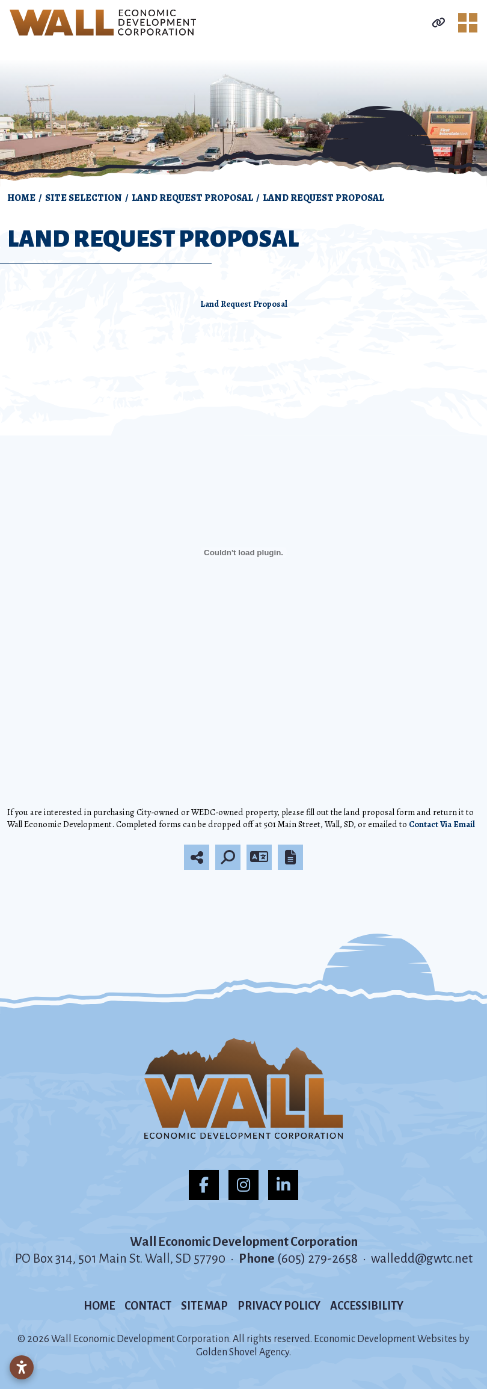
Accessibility (366, 1306)
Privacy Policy (278, 1306)
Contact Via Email (442, 824)
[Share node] (196, 857)
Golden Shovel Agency (242, 1352)
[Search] (227, 857)
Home (99, 1306)
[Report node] (290, 857)
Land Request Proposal (243, 304)
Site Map (204, 1306)
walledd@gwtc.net (422, 1259)
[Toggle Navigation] (467, 22)
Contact (147, 1306)
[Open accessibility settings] (22, 1367)
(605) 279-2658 (318, 1259)
